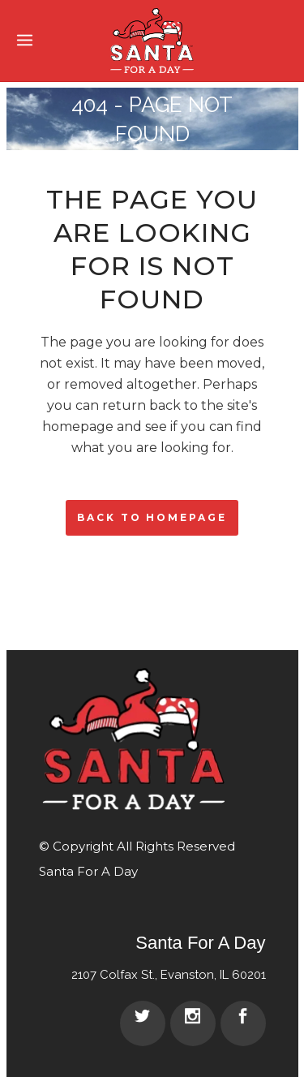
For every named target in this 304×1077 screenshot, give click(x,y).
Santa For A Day (88, 871)
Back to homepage (151, 517)
